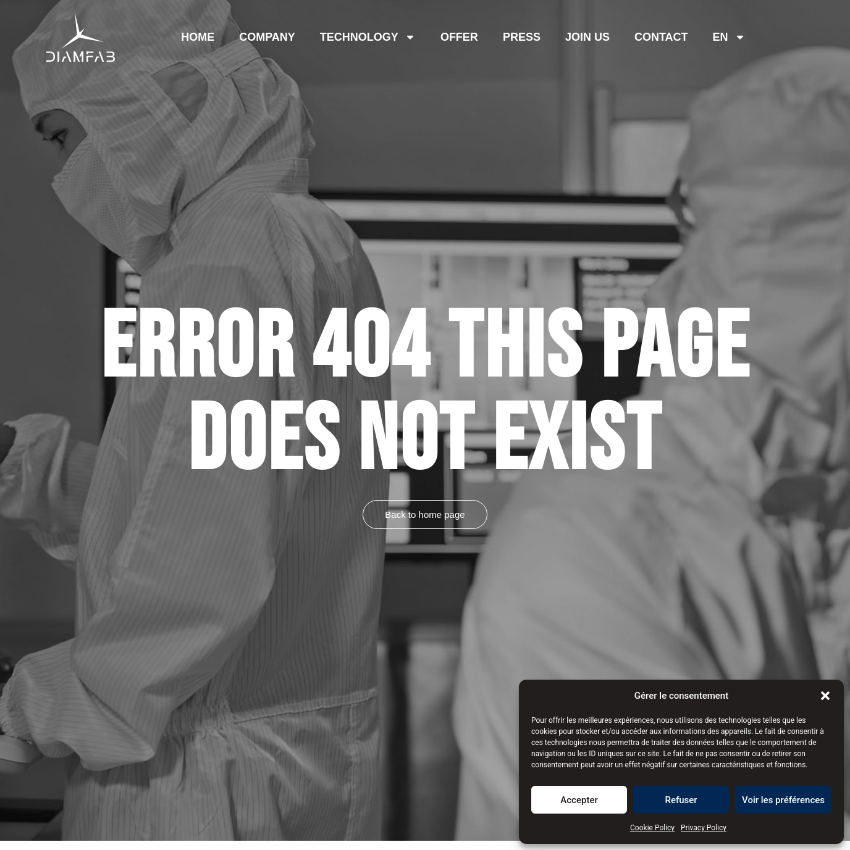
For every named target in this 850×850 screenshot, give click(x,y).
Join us (587, 37)
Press (522, 37)
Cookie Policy (652, 827)
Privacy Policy (703, 827)
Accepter (578, 800)
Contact (661, 37)
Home (197, 37)
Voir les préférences (783, 800)
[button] (825, 696)
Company (267, 37)
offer (459, 37)
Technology (368, 37)
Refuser (681, 800)
